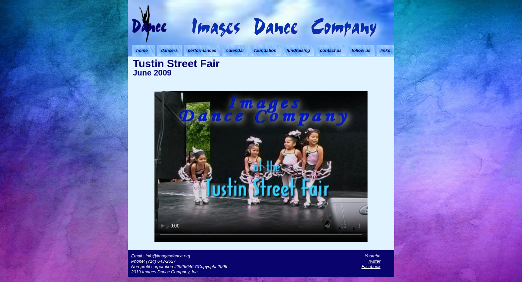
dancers (169, 50)
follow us (361, 50)
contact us (331, 50)
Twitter (374, 261)
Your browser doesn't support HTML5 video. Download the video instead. (261, 162)
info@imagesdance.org (167, 255)
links (386, 50)
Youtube (373, 255)
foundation (265, 50)
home (142, 50)
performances (202, 50)
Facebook (371, 266)
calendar (235, 50)
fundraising (298, 50)
